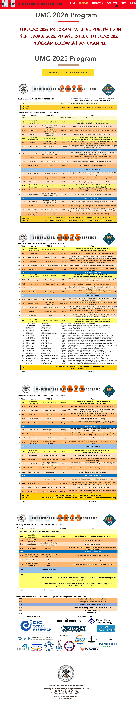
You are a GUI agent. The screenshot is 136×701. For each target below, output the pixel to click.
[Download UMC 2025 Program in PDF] (68, 72)
